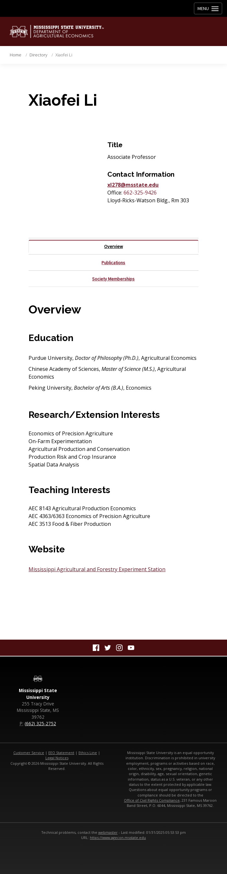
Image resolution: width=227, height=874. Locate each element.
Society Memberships (113, 279)
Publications (113, 263)
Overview (113, 246)
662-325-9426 (140, 192)
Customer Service (28, 752)
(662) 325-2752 (40, 723)
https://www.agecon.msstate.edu (118, 837)
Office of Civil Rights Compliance (152, 800)
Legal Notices (56, 757)
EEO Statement (61, 752)
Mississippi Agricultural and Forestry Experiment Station (97, 569)
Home (15, 55)
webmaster (108, 832)
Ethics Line (87, 752)
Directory (38, 55)
